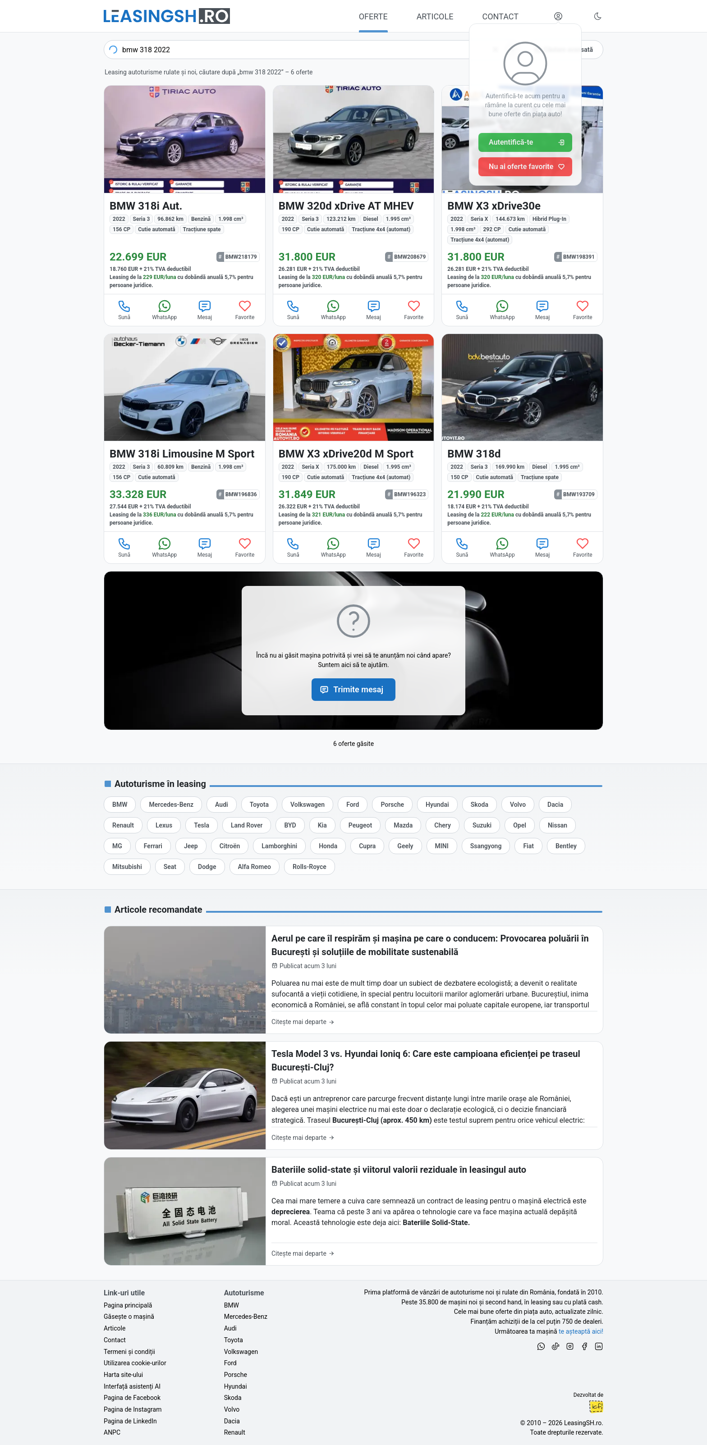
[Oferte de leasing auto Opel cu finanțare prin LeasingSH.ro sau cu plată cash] (520, 825)
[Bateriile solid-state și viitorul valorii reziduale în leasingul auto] (353, 1211)
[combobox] (312, 49)
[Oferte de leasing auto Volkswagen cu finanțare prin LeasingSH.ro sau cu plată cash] (307, 804)
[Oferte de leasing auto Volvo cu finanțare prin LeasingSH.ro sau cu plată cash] (517, 804)
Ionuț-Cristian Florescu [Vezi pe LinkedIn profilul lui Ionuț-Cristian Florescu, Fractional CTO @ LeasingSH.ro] (596, 1406)
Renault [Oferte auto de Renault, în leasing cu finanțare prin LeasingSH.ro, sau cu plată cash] (234, 1432)
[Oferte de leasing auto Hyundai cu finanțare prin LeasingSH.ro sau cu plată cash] (437, 804)
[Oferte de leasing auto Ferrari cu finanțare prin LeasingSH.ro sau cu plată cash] (153, 846)
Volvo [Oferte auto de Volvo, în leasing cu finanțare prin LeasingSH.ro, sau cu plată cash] (232, 1409)
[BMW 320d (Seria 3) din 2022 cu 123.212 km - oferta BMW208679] (353, 190)
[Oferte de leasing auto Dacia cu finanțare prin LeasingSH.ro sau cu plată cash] (555, 804)
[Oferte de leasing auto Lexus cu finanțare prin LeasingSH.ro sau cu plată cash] (164, 825)
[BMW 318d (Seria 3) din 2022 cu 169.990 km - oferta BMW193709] (522, 433)
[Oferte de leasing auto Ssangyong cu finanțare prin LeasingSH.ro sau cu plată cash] (486, 846)
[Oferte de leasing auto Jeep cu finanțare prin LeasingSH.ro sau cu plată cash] (191, 846)
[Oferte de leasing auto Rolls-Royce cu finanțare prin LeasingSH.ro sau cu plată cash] (309, 867)
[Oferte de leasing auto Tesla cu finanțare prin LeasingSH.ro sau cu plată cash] (201, 825)
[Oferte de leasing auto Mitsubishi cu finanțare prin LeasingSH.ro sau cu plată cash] (127, 867)
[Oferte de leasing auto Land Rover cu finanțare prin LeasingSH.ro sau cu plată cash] (246, 825)
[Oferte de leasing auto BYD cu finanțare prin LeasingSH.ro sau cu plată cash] (289, 825)
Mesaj (204, 309)
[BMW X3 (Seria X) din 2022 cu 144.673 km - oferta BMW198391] (522, 190)
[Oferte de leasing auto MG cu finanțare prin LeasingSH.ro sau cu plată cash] (117, 846)
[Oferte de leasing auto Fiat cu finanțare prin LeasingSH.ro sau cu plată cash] (528, 846)
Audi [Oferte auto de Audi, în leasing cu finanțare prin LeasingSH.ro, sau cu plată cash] (230, 1328)
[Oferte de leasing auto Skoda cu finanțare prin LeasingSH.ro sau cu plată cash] (479, 804)
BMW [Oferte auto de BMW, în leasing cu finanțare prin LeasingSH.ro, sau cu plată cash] (231, 1305)
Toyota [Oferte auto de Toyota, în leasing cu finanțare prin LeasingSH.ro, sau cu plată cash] (233, 1340)
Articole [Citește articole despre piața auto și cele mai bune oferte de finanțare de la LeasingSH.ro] (114, 1328)
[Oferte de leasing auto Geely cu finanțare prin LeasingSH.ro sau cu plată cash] (405, 846)
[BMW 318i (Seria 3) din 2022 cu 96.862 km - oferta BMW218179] (184, 190)
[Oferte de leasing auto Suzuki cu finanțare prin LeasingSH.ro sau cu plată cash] (482, 825)
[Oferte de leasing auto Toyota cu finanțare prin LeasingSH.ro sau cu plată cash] (259, 804)
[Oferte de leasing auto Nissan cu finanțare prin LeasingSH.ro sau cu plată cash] (557, 825)
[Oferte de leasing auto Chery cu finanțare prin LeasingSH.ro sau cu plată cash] (442, 825)
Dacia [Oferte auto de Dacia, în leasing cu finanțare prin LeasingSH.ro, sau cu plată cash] (232, 1421)
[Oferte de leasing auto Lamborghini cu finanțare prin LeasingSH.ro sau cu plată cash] (279, 846)
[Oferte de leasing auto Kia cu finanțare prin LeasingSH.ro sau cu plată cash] (322, 825)
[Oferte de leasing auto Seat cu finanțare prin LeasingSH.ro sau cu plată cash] (170, 867)
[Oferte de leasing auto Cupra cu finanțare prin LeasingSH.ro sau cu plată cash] (367, 846)
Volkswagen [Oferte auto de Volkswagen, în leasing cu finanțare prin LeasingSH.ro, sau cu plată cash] (241, 1351)
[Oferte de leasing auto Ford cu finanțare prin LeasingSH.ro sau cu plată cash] (352, 804)
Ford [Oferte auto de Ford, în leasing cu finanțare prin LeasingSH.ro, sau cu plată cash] (230, 1363)
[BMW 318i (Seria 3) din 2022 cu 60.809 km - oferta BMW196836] (184, 433)
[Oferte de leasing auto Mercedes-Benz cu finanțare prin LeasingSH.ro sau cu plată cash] (171, 804)
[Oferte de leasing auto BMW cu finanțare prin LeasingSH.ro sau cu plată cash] (120, 804)
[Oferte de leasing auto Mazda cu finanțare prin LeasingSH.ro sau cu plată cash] (403, 825)
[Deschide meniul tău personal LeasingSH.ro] (558, 16)
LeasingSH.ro (582, 1423)
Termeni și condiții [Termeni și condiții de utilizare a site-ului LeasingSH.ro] (129, 1351)
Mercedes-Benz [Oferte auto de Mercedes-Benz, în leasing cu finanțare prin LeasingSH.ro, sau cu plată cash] (245, 1316)
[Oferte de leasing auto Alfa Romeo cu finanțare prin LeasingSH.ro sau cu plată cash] (255, 867)
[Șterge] (495, 49)
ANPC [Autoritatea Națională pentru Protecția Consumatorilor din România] (112, 1432)
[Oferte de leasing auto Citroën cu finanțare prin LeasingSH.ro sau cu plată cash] (230, 846)
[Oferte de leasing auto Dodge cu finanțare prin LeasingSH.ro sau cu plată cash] (207, 867)
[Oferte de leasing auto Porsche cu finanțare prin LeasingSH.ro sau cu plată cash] (392, 804)
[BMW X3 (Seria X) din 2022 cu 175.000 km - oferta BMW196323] (353, 433)
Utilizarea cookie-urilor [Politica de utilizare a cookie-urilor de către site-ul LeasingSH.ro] (135, 1363)
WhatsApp (164, 309)
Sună (124, 309)
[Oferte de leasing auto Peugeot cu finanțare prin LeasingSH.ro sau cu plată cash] (360, 825)
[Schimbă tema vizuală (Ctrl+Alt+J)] (598, 16)
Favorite (245, 309)
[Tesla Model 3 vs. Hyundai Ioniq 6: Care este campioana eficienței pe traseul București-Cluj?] (353, 1095)
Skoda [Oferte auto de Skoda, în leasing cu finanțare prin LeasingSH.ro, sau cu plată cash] (233, 1397)
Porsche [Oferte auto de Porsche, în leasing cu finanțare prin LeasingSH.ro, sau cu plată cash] (235, 1374)
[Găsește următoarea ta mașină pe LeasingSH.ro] (167, 16)
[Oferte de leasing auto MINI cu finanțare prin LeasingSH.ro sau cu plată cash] (442, 846)
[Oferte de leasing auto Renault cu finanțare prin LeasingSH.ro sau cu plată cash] (123, 825)
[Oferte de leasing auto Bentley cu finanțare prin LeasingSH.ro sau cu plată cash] (566, 846)
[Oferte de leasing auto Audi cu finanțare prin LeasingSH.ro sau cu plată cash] (222, 804)
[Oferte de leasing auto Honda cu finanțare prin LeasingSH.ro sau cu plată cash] (328, 846)
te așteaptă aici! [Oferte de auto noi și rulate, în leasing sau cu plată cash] (581, 1331)
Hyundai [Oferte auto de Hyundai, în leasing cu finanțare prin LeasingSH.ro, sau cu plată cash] (235, 1386)
